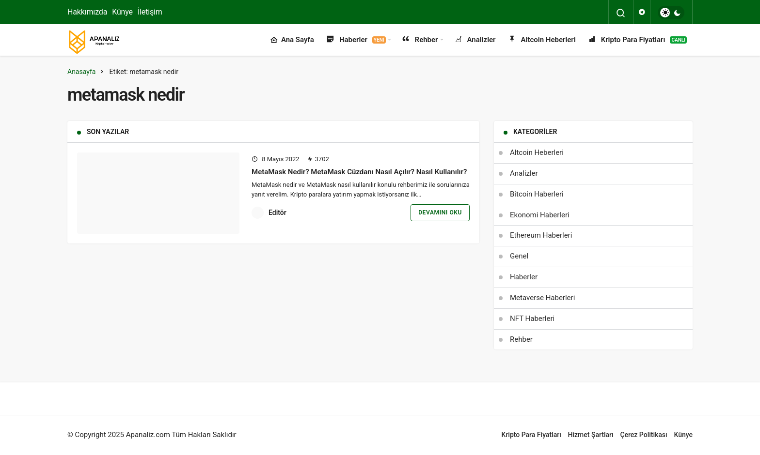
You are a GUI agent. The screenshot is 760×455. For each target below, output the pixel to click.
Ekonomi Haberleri (540, 215)
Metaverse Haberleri (542, 297)
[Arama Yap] (621, 13)
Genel (519, 256)
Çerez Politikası (643, 435)
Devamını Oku (440, 212)
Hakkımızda (87, 11)
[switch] (671, 12)
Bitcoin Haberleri (537, 194)
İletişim (150, 11)
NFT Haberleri (532, 318)
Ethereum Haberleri (541, 235)
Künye (122, 11)
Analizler (475, 40)
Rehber (419, 40)
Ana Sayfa (292, 40)
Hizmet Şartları (591, 435)
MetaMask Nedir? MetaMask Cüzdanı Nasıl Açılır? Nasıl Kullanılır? (360, 171)
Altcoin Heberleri (541, 40)
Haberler (356, 40)
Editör (277, 212)
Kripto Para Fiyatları (637, 40)
